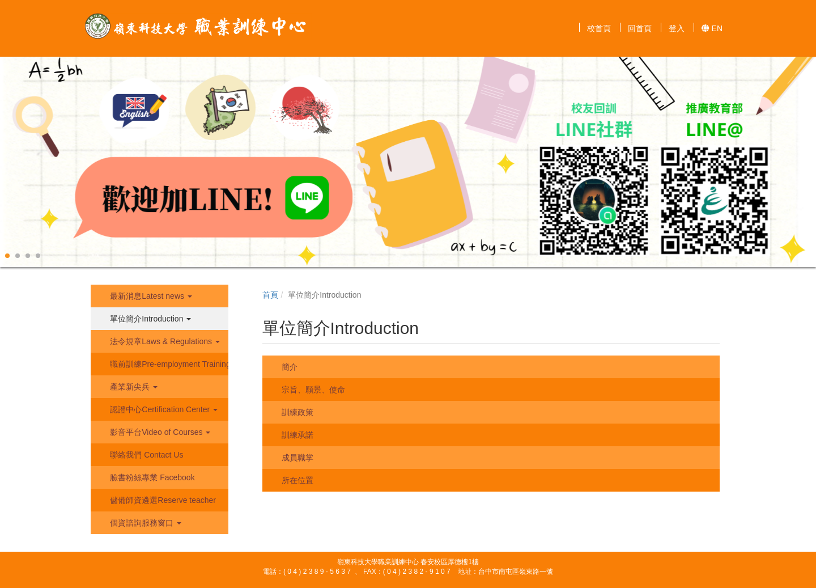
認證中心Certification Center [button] (163, 409)
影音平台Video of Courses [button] (159, 432)
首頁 (270, 294)
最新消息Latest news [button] (150, 296)
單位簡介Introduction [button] (149, 318)
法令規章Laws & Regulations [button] (164, 341)
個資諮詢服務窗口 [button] (144, 522)
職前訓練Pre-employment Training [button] (168, 364)
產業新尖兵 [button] (133, 386)
